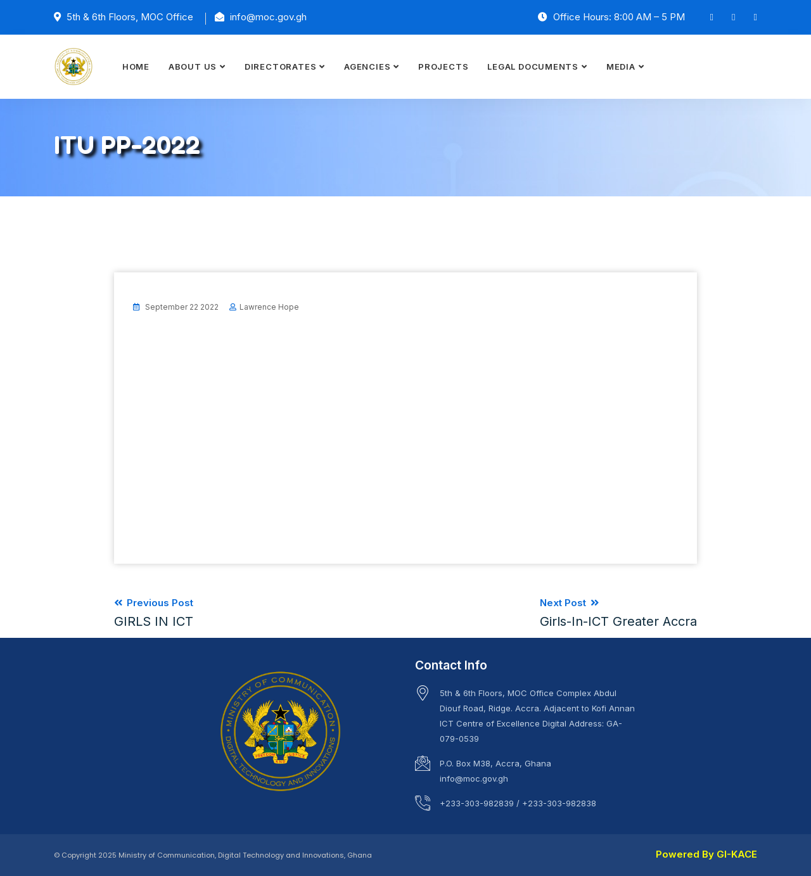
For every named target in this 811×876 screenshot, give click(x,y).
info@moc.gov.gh (474, 778)
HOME (136, 66)
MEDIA (620, 66)
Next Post (618, 613)
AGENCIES (367, 66)
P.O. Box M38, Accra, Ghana (495, 763)
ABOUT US (193, 66)
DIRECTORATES (280, 66)
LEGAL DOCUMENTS (532, 66)
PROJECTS (443, 66)
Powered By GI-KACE (706, 854)
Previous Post (153, 613)
